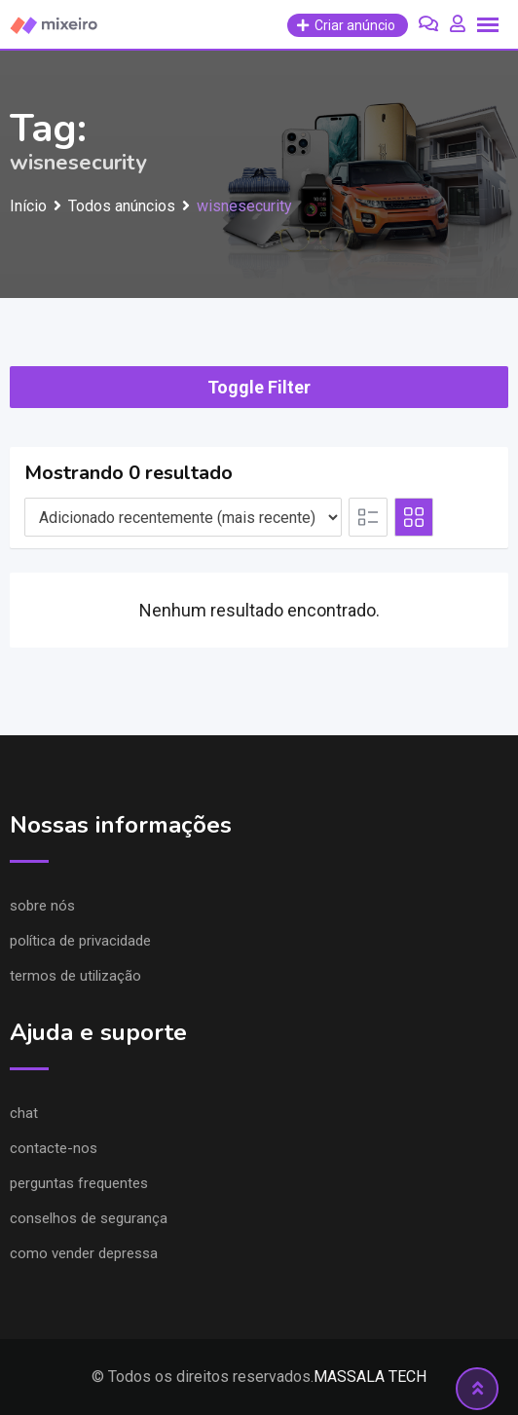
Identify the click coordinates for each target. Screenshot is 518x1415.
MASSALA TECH (370, 1376)
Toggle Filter (259, 387)
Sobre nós (42, 905)
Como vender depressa (84, 1253)
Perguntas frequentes (79, 1183)
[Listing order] (183, 517)
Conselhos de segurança (88, 1218)
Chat (24, 1113)
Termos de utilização (75, 976)
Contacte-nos (53, 1148)
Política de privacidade (80, 941)
